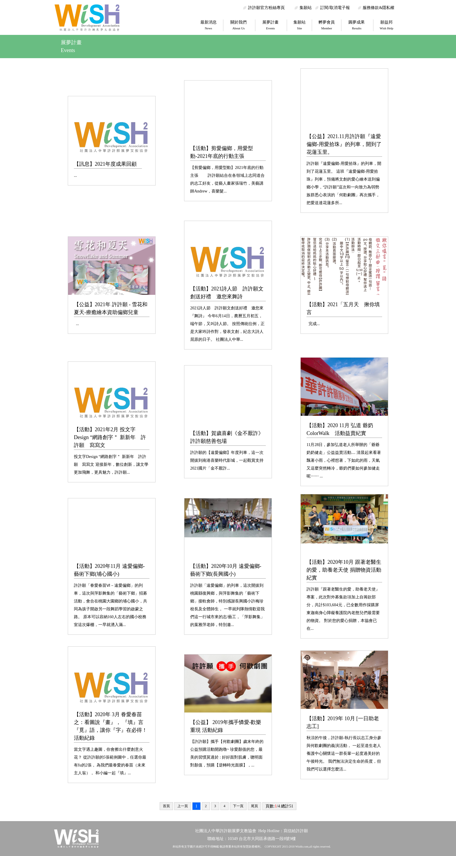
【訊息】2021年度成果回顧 (105, 164)
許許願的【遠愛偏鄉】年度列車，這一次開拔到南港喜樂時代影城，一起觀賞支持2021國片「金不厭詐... (226, 460)
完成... (313, 324)
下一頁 (238, 806)
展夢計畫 (270, 25)
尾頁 (254, 806)
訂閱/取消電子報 (335, 8)
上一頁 (182, 806)
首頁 (166, 806)
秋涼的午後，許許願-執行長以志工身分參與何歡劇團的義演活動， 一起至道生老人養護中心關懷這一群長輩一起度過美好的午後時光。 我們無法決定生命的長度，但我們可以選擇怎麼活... (344, 753)
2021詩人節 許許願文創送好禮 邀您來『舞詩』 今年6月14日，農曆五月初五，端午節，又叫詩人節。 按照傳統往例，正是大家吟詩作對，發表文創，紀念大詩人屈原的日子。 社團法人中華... (227, 324)
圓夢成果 (356, 25)
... (75, 175)
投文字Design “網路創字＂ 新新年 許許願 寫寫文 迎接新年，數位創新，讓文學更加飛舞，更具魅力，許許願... (111, 464)
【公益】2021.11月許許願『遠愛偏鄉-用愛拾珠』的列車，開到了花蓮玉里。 (344, 144)
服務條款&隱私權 (378, 8)
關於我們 (238, 25)
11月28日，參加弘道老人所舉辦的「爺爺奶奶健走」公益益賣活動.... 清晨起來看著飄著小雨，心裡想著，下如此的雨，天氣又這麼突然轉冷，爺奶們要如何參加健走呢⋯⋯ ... (344, 460)
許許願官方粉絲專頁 (266, 8)
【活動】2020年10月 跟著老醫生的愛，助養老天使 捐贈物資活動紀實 (344, 570)
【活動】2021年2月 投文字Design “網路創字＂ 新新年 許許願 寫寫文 (110, 437)
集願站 (306, 8)
